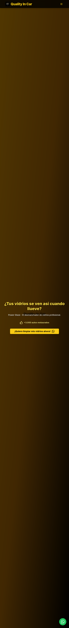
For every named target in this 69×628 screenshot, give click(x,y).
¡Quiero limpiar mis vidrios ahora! (34, 331)
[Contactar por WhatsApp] (63, 622)
